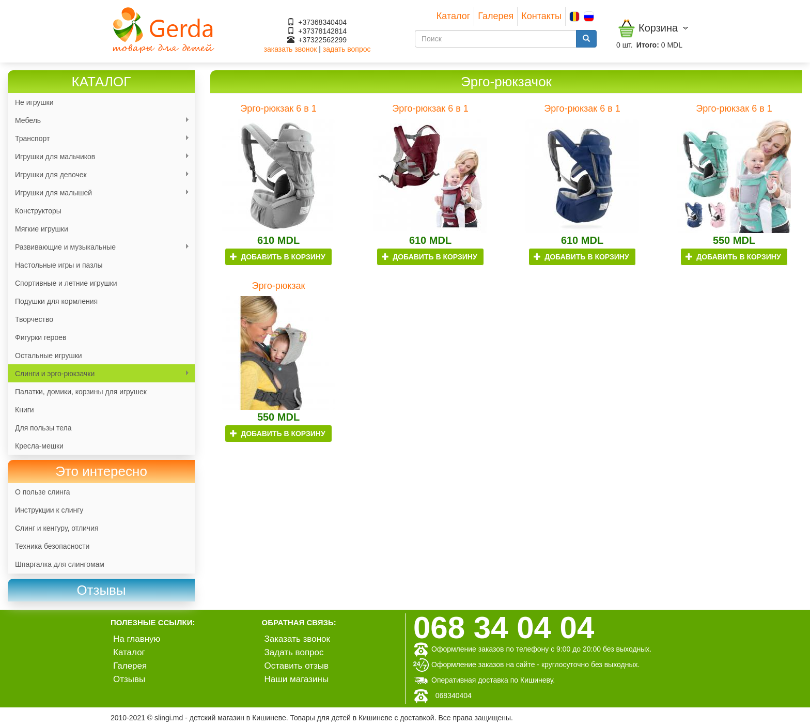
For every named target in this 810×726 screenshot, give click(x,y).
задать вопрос (347, 49)
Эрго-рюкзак (278, 286)
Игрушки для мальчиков (99, 156)
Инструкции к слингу (49, 510)
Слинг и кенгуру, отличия (57, 528)
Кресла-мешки (39, 446)
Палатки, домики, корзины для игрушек (81, 392)
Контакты (541, 16)
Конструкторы (38, 211)
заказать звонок (290, 49)
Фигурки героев (40, 337)
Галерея (495, 16)
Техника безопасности (52, 546)
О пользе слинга (42, 492)
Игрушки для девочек (99, 175)
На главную (136, 639)
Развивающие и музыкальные (99, 247)
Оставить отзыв (296, 666)
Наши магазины (296, 679)
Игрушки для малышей (99, 193)
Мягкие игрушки (41, 229)
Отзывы (129, 679)
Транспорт (99, 138)
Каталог (453, 16)
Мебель (99, 120)
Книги (24, 410)
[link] (101, 590)
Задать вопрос (294, 652)
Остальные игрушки (48, 355)
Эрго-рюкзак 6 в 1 (278, 108)
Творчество (34, 319)
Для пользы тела (43, 428)
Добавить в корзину (277, 257)
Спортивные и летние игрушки (66, 283)
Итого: (647, 45)
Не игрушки (34, 102)
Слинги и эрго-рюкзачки (99, 373)
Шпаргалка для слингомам (59, 564)
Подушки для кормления (56, 301)
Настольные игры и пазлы (59, 265)
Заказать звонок (297, 639)
